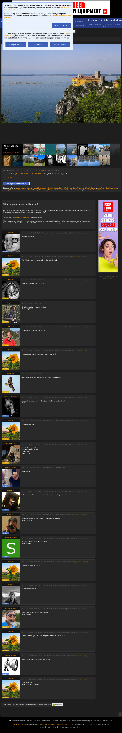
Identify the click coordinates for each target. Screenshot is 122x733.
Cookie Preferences (63, 724)
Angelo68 (35, 188)
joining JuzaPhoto (22, 217)
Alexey (29, 188)
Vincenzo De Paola (90, 190)
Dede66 (41, 170)
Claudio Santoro (90, 188)
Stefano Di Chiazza (75, 190)
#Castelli (6, 177)
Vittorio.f (100, 190)
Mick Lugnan (42, 190)
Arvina (56, 188)
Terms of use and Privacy (47, 724)
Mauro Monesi (32, 190)
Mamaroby (13, 190)
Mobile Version (18, 724)
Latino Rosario (10, 608)
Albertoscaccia (21, 188)
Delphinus (109, 188)
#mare (11, 177)
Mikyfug (51, 190)
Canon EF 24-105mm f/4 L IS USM (28, 174)
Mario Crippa (22, 190)
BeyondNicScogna (65, 188)
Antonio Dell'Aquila (46, 188)
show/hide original (80, 233)
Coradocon (101, 188)
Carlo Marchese (78, 188)
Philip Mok (64, 190)
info (111, 278)
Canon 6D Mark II (9, 174)
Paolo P (57, 190)
